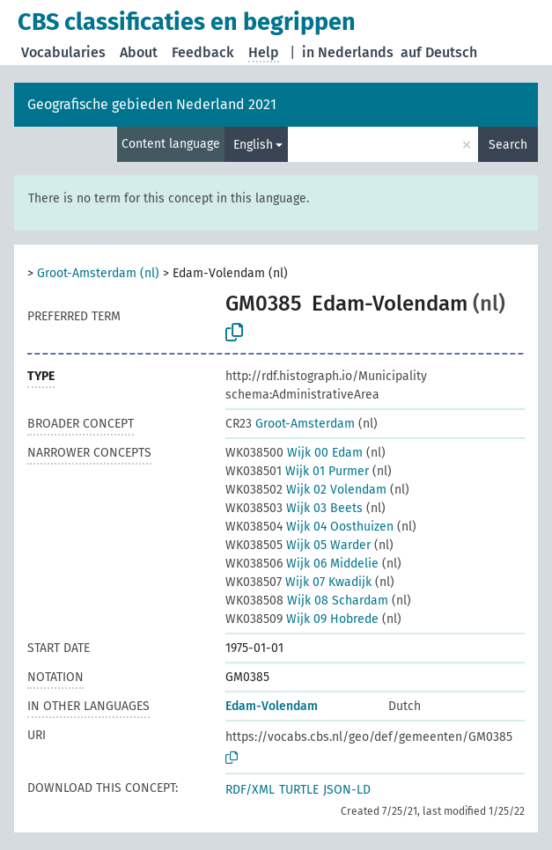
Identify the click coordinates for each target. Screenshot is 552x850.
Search (508, 144)
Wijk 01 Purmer (297, 471)
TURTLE (299, 789)
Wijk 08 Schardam (306, 600)
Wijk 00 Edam (294, 452)
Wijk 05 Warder (298, 545)
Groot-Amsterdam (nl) (98, 273)
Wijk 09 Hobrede (302, 619)
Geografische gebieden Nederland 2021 (151, 104)
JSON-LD (347, 789)
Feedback (203, 52)
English (253, 144)
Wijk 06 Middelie (302, 563)
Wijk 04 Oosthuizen (309, 526)
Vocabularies (63, 52)
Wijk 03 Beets (294, 508)
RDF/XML (250, 789)
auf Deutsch (439, 52)
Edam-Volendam (271, 706)
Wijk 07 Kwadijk (298, 582)
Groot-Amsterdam (290, 423)
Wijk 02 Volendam (305, 489)
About (139, 52)
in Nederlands (348, 52)
